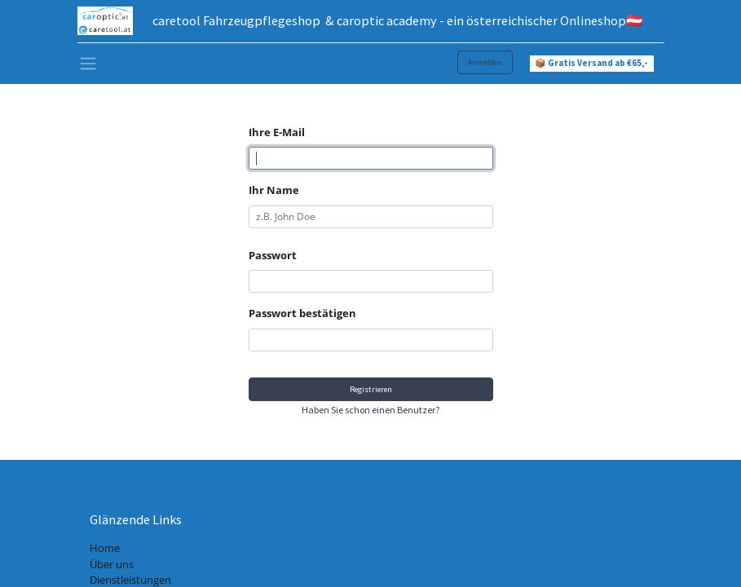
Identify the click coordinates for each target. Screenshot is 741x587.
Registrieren (371, 389)
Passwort (273, 255)
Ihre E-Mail (277, 132)
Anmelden (485, 62)
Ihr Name (274, 190)
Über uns (112, 564)
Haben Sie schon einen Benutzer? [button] (370, 410)
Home (105, 548)
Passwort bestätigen (302, 313)
